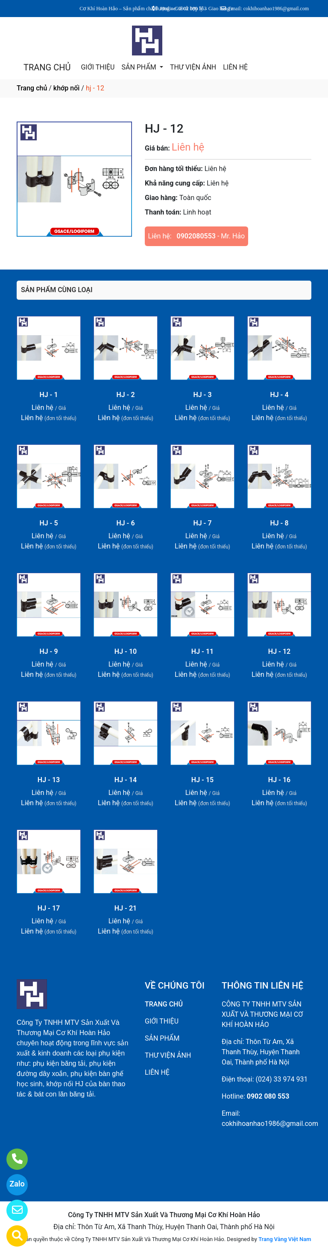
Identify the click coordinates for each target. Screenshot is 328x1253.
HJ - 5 (48, 523)
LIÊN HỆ (235, 67)
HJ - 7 (202, 523)
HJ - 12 (279, 651)
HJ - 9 (48, 651)
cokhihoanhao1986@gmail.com (270, 1124)
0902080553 (196, 236)
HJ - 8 (279, 523)
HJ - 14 (125, 780)
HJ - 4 (279, 395)
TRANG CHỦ (46, 67)
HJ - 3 (202, 395)
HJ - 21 (125, 908)
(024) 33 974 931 (282, 1079)
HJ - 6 (125, 523)
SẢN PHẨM (139, 67)
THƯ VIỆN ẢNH (193, 67)
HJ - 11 (202, 651)
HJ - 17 (49, 908)
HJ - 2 (125, 395)
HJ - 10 (125, 651)
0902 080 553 (268, 1096)
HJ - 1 (48, 395)
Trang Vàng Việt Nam (284, 1239)
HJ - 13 (49, 780)
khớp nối (66, 88)
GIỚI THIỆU (97, 67)
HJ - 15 (202, 780)
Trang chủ (32, 88)
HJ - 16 (279, 780)
